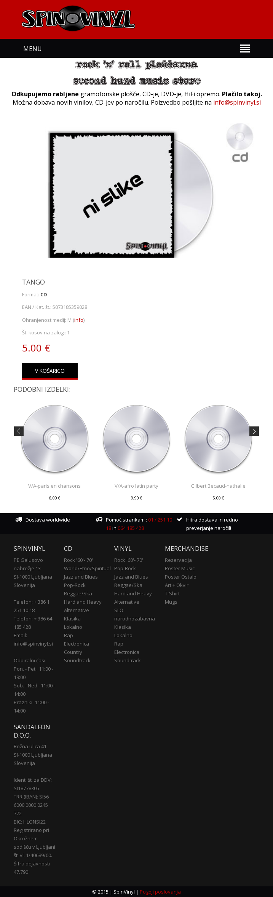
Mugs (171, 601)
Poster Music (180, 568)
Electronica (76, 643)
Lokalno (73, 626)
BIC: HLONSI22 (30, 821)
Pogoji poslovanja (160, 891)
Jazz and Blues (81, 576)
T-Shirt (172, 593)
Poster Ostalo (180, 576)
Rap (68, 635)
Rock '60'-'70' (78, 560)
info (78, 319)
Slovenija (24, 585)
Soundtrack (77, 660)
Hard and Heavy (83, 601)
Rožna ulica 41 (30, 746)
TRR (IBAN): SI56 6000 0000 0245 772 (31, 805)
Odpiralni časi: (30, 660)
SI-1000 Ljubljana (33, 576)
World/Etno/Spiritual (87, 568)
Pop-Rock (75, 585)
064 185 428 (131, 528)
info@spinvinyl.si (237, 102)
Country (73, 652)
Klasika (72, 618)
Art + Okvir (176, 585)
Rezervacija (178, 560)
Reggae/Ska (78, 593)
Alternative (76, 610)
